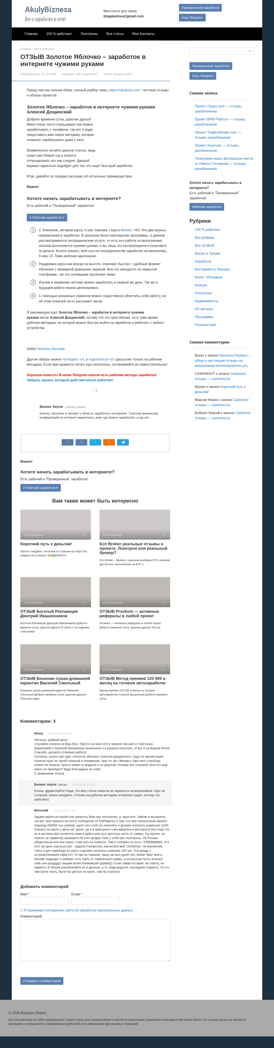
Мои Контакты (143, 34)
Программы (204, 317)
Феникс (126, 230)
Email (76, 905)
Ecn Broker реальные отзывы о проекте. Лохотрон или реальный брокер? (133, 549)
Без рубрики (204, 238)
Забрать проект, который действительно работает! (70, 380)
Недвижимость (206, 301)
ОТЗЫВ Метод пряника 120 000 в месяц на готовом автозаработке (132, 681)
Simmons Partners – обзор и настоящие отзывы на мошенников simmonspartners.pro (222, 361)
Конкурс (201, 286)
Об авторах (204, 309)
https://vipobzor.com (124, 90)
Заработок (203, 262)
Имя (24, 905)
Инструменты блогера (212, 270)
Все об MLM (204, 246)
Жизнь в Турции (207, 254)
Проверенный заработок (200, 7)
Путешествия (205, 325)
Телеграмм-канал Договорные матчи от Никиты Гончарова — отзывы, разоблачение (224, 164)
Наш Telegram (192, 17)
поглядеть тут (73, 359)
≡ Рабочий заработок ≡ (48, 217)
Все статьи (115, 34)
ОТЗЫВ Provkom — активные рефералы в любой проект (129, 614)
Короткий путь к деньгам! (46, 544)
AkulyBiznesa (48, 9)
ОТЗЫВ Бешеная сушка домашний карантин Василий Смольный (55, 681)
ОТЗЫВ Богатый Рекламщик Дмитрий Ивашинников (49, 614)
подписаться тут (101, 359)
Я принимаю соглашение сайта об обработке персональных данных (78, 921)
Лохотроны (89, 34)
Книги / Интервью (208, 278)
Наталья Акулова (51, 349)
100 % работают (59, 34)
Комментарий (31, 927)
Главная (31, 34)
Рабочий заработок (207, 207)
